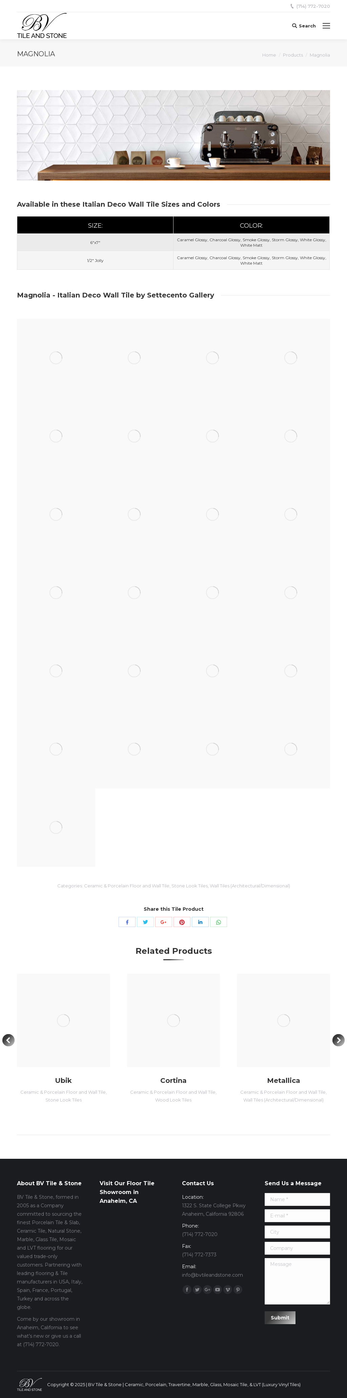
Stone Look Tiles (189, 885)
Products (293, 55)
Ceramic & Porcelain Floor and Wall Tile (126, 885)
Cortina (173, 1080)
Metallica (283, 1080)
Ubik (63, 1080)
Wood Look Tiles (173, 1100)
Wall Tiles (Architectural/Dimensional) (250, 885)
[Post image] (63, 1020)
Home (269, 55)
